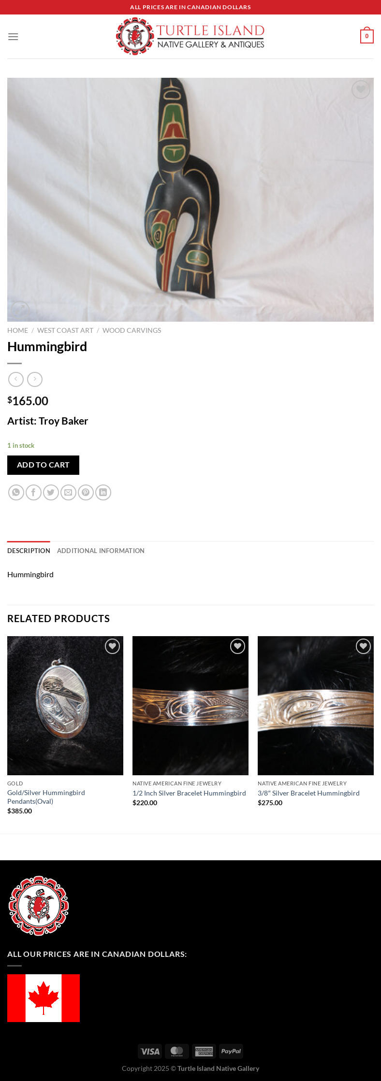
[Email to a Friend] (68, 492)
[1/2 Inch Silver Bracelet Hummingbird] (190, 705)
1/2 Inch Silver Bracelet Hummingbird (189, 793)
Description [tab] (28, 551)
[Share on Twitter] (51, 492)
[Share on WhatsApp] (16, 492)
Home (17, 330)
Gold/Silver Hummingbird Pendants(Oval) (46, 797)
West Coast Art (65, 330)
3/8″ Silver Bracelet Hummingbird (308, 793)
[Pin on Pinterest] (86, 492)
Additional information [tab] (101, 551)
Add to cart (43, 464)
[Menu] (13, 36)
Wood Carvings (132, 330)
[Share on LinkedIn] (103, 492)
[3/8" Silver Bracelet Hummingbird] (316, 705)
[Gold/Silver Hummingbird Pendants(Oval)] (65, 705)
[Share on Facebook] (34, 492)
